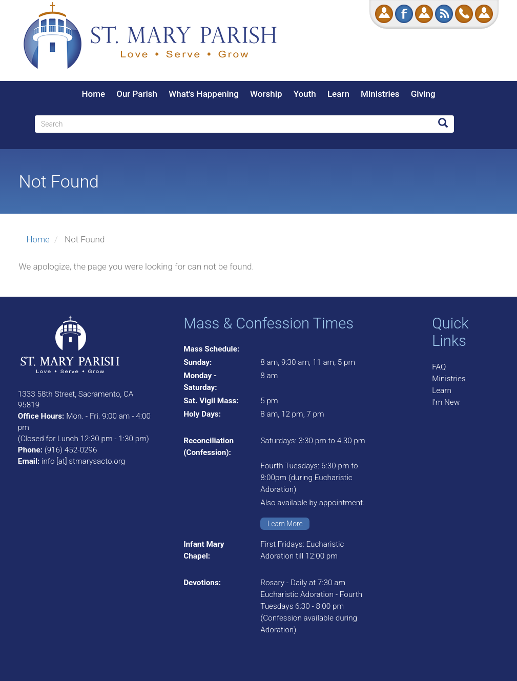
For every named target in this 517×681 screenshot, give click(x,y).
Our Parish (136, 94)
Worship (266, 94)
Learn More (285, 524)
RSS (444, 14)
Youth (305, 94)
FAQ (439, 367)
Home (93, 94)
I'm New (446, 402)
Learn (338, 94)
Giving (423, 94)
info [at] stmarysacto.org (83, 461)
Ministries (380, 94)
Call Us (464, 14)
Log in (484, 14)
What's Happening (204, 94)
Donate (384, 14)
